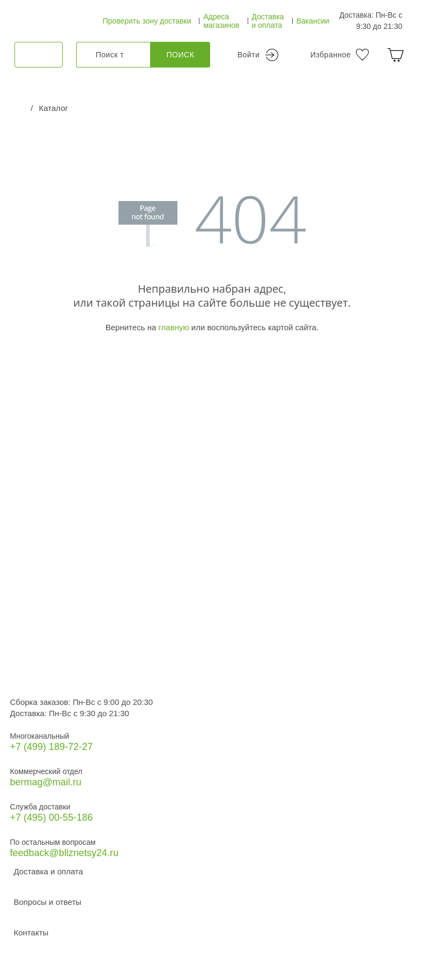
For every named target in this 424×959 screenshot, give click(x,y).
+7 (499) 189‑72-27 (51, 746)
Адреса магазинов (221, 20)
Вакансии (313, 21)
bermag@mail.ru (45, 782)
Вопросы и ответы (47, 901)
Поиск (181, 54)
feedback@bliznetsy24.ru (64, 853)
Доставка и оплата (268, 20)
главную (173, 327)
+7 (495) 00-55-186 (51, 817)
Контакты (31, 932)
